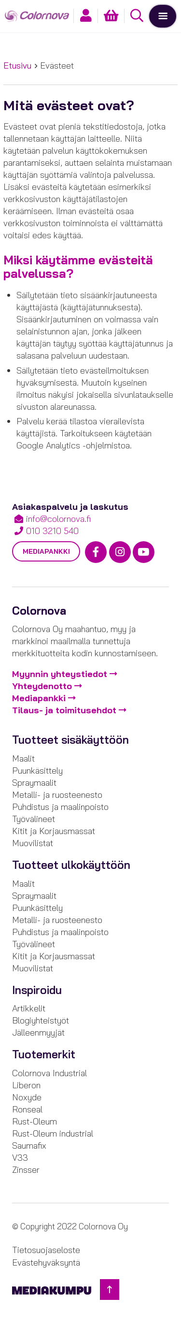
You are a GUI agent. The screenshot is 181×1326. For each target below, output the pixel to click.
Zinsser (26, 1169)
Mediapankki (46, 551)
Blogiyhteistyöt (40, 1020)
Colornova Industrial (49, 1073)
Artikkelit (28, 1008)
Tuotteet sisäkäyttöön (70, 740)
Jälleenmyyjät (38, 1032)
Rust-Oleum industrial (52, 1133)
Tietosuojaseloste (46, 1249)
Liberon (26, 1085)
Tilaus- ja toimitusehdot (64, 710)
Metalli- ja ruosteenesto (57, 794)
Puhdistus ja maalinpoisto (60, 806)
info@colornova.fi (58, 518)
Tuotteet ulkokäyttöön (71, 865)
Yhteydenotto (42, 686)
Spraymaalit (34, 782)
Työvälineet (33, 818)
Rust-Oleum (34, 1121)
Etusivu (17, 65)
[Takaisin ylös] (109, 1289)
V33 (20, 1157)
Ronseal (27, 1109)
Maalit (23, 758)
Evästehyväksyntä (46, 1262)
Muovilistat (32, 843)
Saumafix (29, 1145)
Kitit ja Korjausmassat (53, 830)
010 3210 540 (52, 530)
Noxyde (27, 1097)
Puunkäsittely (37, 770)
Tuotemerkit (43, 1054)
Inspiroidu (37, 990)
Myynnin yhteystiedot (59, 673)
